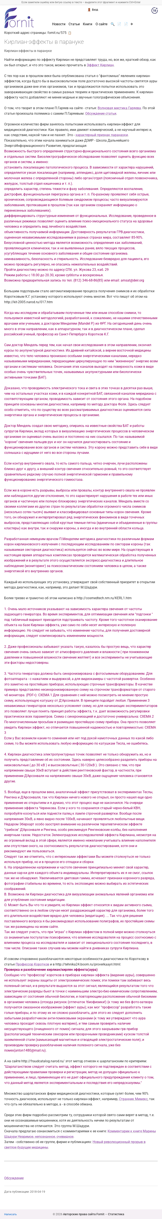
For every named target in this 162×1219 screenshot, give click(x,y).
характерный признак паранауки (102, 135)
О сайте (101, 24)
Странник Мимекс (133, 1099)
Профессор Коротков (32, 964)
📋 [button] (70, 33)
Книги (87, 24)
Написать (10, 1214)
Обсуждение (14, 1178)
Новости (58, 24)
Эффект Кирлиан (100, 65)
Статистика (116, 1214)
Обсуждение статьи (100, 114)
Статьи (74, 24)
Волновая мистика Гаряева (119, 108)
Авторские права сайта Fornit (83, 1214)
